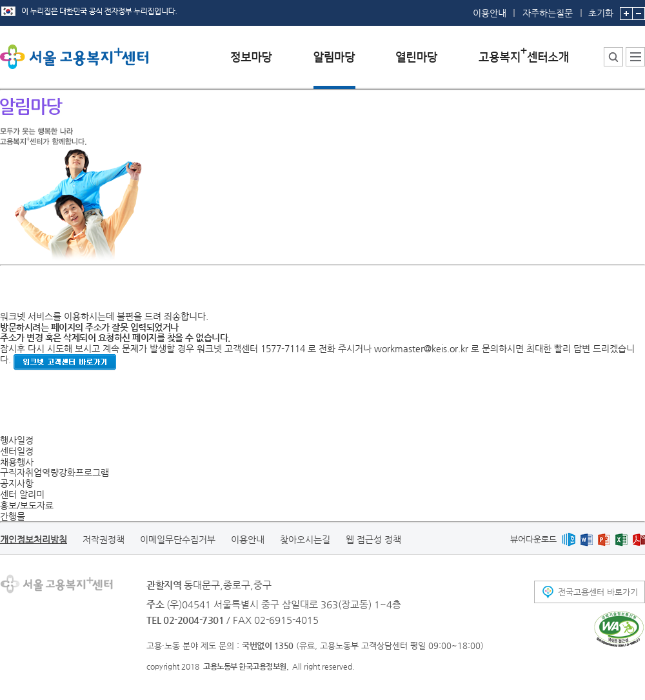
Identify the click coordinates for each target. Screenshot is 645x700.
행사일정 (17, 440)
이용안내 (489, 13)
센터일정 (17, 451)
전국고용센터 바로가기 (598, 592)
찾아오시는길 (305, 539)
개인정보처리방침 (33, 539)
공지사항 (17, 483)
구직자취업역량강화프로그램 (54, 472)
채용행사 (17, 462)
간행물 (12, 516)
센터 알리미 (22, 494)
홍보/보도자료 (27, 505)
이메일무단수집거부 (177, 539)
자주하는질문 (547, 13)
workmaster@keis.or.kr (421, 348)
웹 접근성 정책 (373, 539)
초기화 (600, 9)
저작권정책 (103, 539)
